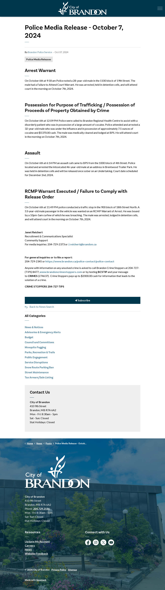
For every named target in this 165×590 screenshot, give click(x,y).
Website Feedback (36, 553)
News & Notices (34, 327)
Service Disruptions (36, 362)
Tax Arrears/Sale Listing (39, 377)
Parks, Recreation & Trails (40, 352)
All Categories (35, 316)
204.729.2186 (41, 508)
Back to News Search (41, 306)
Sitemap (72, 569)
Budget (29, 337)
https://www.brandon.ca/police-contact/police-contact (79, 261)
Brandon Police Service (40, 52)
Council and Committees (39, 342)
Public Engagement (36, 357)
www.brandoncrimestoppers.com (61, 271)
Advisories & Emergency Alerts (43, 332)
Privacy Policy (58, 569)
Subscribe (82, 300)
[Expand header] (160, 8)
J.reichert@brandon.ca (82, 244)
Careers (30, 545)
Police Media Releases (38, 59)
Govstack (41, 580)
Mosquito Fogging (35, 347)
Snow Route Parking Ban (39, 367)
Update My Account (37, 541)
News (28, 549)
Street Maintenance (37, 372)
